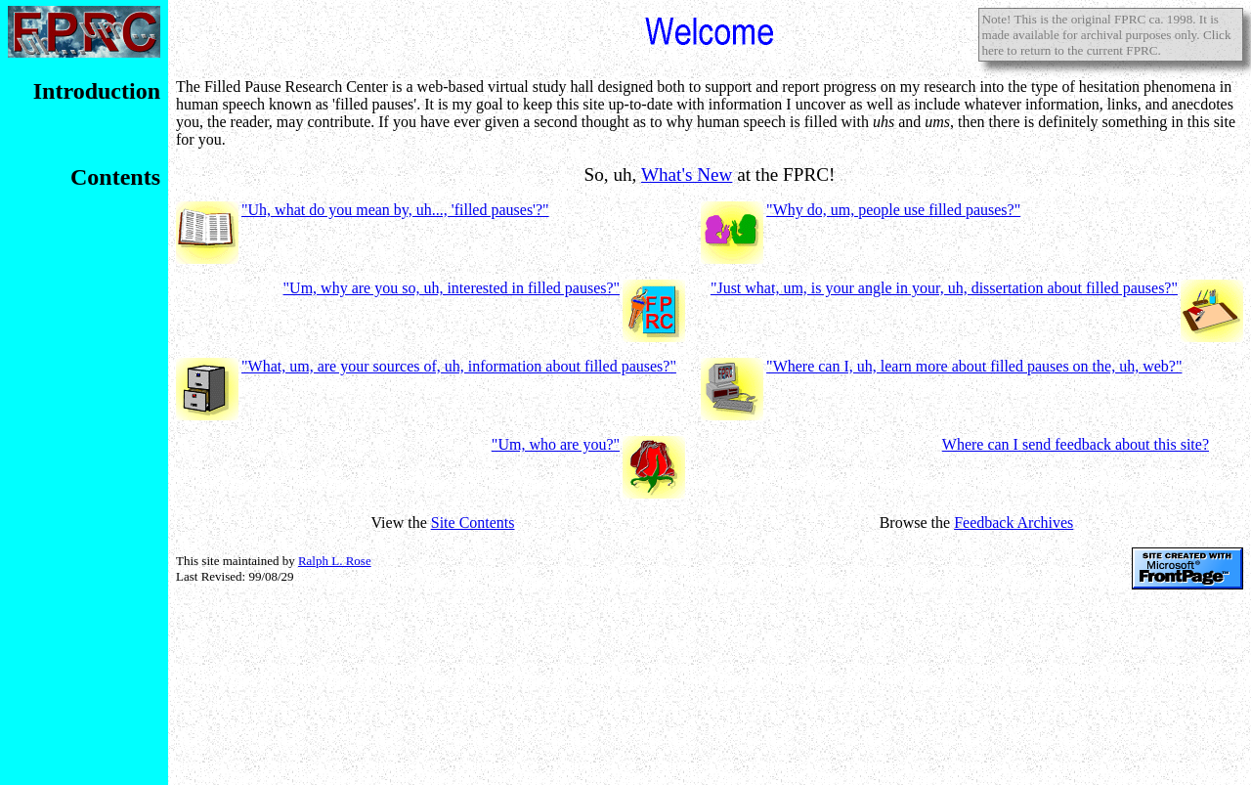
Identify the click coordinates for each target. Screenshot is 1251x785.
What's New (687, 174)
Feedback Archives (1013, 522)
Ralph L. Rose (334, 560)
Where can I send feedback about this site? (1075, 444)
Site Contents (473, 522)
